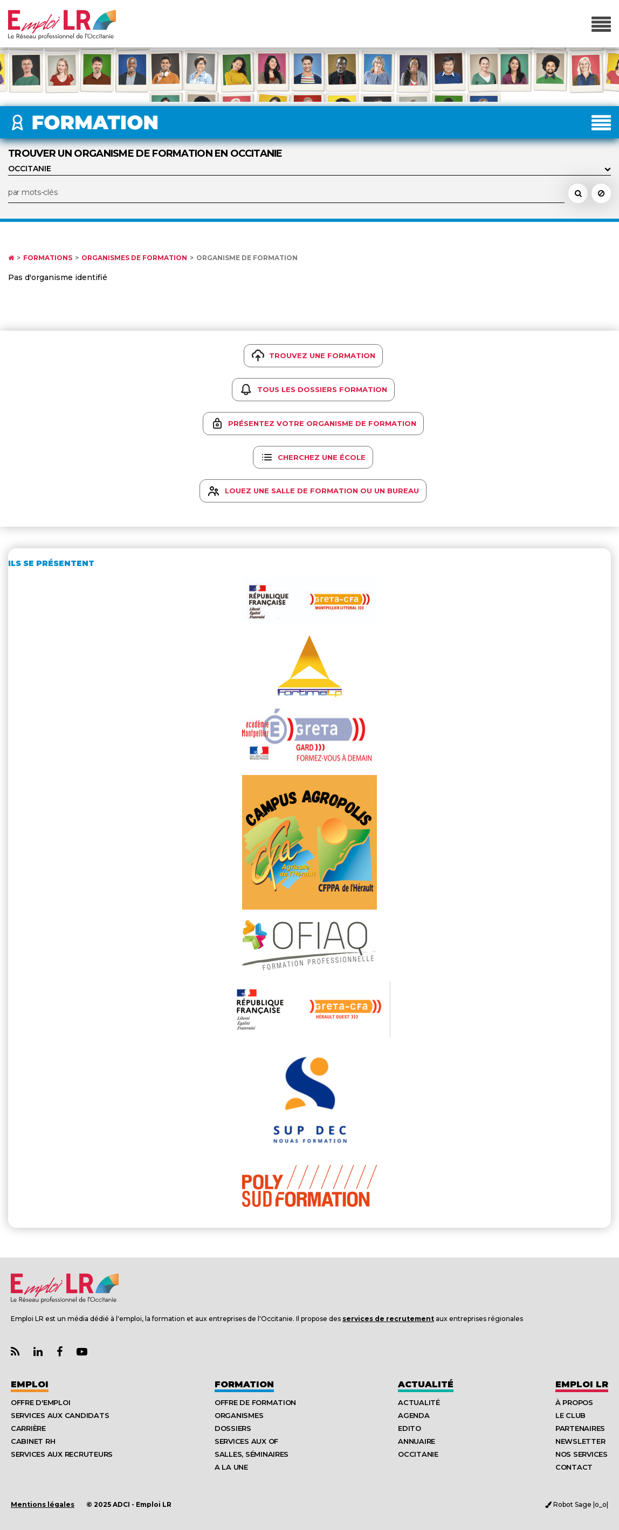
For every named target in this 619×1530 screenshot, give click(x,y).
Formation (244, 1384)
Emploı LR (581, 1384)
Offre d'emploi (40, 1402)
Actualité (425, 1384)
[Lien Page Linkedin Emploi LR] (38, 1352)
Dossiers (233, 1428)
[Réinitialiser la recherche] (601, 193)
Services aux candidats (60, 1415)
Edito (409, 1428)
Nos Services (581, 1454)
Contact (574, 1467)
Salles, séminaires (251, 1454)
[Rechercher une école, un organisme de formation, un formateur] (578, 193)
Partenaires (580, 1428)
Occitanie (418, 1454)
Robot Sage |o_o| (576, 1504)
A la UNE (231, 1467)
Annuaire (416, 1441)
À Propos (574, 1402)
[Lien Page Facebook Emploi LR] (60, 1352)
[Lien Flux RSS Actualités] (15, 1352)
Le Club (570, 1415)
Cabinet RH (33, 1441)
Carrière (28, 1428)
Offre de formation (255, 1402)
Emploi (30, 1384)
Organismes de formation (134, 258)
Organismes (239, 1415)
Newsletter (580, 1441)
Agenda (413, 1415)
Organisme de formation (247, 258)
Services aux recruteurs (62, 1454)
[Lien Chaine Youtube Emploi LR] (82, 1352)
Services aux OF (246, 1441)
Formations (47, 258)
